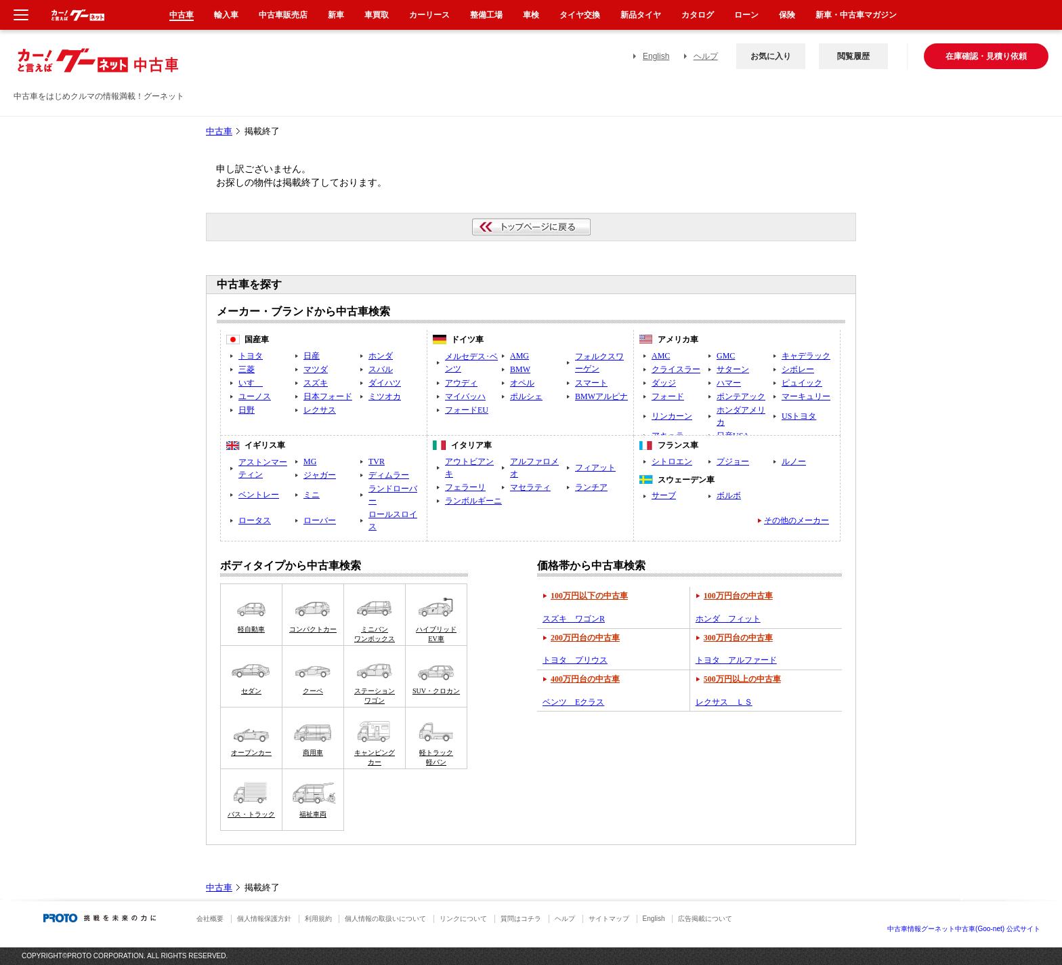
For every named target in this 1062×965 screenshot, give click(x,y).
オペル (522, 383)
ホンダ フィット (728, 618)
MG (309, 461)
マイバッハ (465, 396)
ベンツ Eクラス (573, 702)
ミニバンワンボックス (374, 633)
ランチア (591, 487)
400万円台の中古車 (585, 679)
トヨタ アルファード (736, 660)
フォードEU (466, 410)
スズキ (315, 383)
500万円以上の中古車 (742, 679)
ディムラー (388, 475)
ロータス (254, 520)
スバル (380, 369)
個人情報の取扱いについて (385, 918)
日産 (311, 356)
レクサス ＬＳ (724, 702)
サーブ (664, 495)
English (656, 56)
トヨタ (250, 356)
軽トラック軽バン (436, 757)
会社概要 (210, 918)
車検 (531, 15)
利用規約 (318, 918)
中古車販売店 (283, 15)
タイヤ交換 (579, 15)
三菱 (246, 369)
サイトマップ (609, 918)
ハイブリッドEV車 (436, 633)
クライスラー (676, 369)
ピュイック (802, 383)
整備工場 (486, 15)
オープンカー (251, 752)
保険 (787, 15)
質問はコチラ (521, 918)
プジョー (733, 461)
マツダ (315, 369)
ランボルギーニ (473, 501)
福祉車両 (312, 814)
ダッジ (664, 383)
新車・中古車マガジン (856, 15)
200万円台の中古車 (585, 637)
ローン (746, 15)
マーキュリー (806, 396)
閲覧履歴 (853, 56)
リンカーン (672, 416)
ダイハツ (384, 383)
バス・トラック (251, 814)
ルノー (794, 461)
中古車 (219, 131)
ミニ (311, 494)
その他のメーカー (796, 520)
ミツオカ (384, 396)
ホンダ (380, 356)
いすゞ (250, 383)
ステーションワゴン (374, 695)
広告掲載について (705, 918)
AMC (661, 356)
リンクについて (463, 918)
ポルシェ (526, 396)
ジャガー (319, 475)
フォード (668, 396)
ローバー (319, 520)
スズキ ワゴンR (574, 618)
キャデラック (806, 356)
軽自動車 (251, 629)
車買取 (376, 15)
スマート (591, 383)
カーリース (429, 15)
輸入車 (226, 15)
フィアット (595, 467)
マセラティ (530, 487)
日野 (246, 410)
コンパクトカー (313, 629)
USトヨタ (799, 416)
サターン (733, 369)
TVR (376, 461)
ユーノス (254, 396)
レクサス (319, 410)
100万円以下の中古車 (589, 595)
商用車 (313, 752)
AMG (519, 356)
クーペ (313, 691)
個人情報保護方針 (264, 918)
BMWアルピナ (601, 396)
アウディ (461, 383)
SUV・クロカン (436, 691)
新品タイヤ (640, 15)
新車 (336, 15)
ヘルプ (706, 56)
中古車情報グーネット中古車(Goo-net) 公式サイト (963, 928)
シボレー (798, 369)
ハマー (729, 383)
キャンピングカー (374, 757)
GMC (726, 356)
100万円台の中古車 (738, 595)
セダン (251, 691)
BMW (520, 369)
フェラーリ (465, 487)
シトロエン (672, 461)
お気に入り (770, 56)
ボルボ (729, 495)
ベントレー (258, 494)
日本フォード (327, 396)
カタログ (697, 15)
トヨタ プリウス (575, 660)
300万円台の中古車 (738, 637)
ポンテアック (741, 396)
